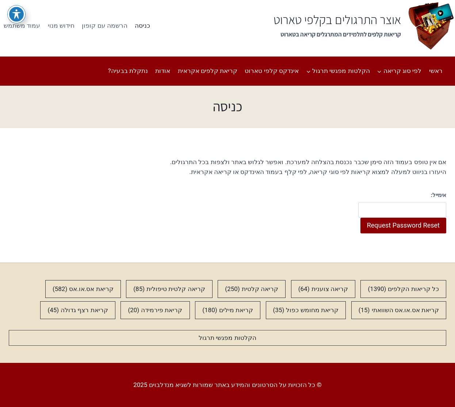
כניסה (142, 25)
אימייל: (438, 195)
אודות (162, 70)
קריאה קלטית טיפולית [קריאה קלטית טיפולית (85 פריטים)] (169, 289)
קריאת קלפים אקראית (207, 70)
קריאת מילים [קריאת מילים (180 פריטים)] (227, 310)
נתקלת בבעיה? (128, 70)
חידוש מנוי (61, 25)
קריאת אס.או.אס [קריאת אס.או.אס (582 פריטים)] (83, 289)
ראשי (436, 70)
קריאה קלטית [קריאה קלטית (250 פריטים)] (251, 289)
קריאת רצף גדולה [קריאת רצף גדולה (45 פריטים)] (77, 310)
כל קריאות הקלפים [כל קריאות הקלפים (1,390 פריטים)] (403, 289)
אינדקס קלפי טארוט (271, 70)
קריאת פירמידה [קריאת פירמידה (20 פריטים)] (155, 310)
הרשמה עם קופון (104, 25)
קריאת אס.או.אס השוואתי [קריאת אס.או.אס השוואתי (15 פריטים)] (399, 310)
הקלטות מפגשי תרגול (227, 337)
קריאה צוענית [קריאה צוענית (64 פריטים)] (323, 289)
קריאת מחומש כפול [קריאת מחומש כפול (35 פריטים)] (306, 310)
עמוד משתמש (22, 25)
